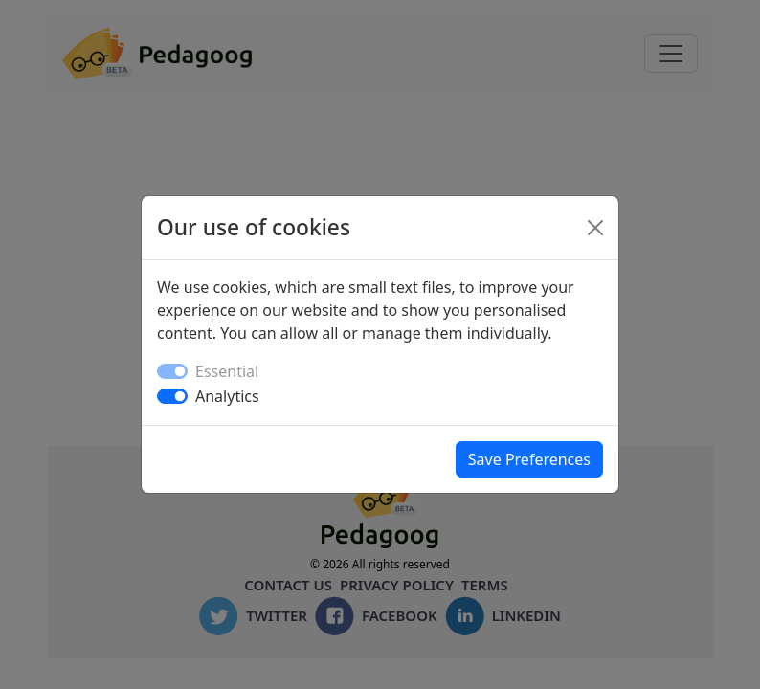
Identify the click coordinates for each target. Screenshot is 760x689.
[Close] (595, 227)
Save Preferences (529, 459)
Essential (226, 371)
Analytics (227, 396)
